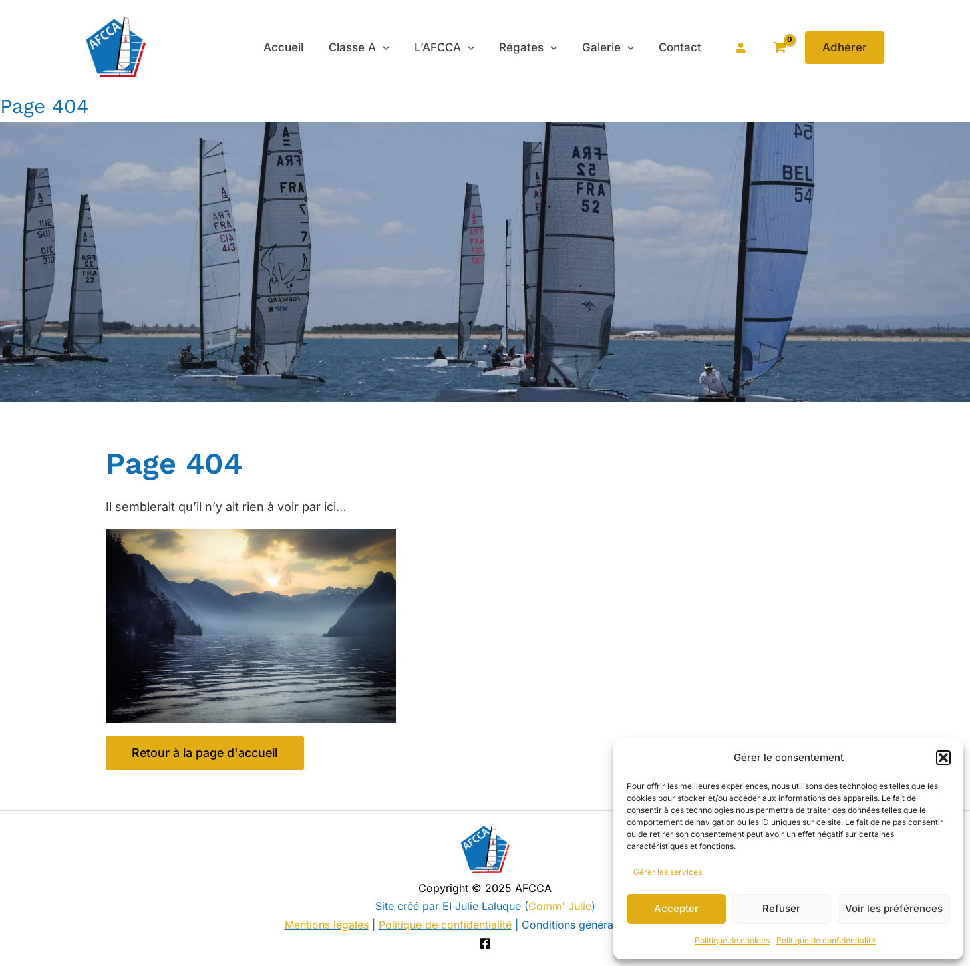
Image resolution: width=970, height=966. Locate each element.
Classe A (369, 47)
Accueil (296, 47)
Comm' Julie (559, 906)
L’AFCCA (452, 47)
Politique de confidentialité (826, 940)
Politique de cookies (732, 940)
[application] (392, 47)
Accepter (676, 908)
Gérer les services (667, 872)
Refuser (781, 908)
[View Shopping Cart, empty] (779, 48)
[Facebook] (485, 944)
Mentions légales (327, 924)
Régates (534, 47)
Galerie (611, 47)
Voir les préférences (894, 908)
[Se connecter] (740, 47)
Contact (681, 47)
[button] (943, 757)
